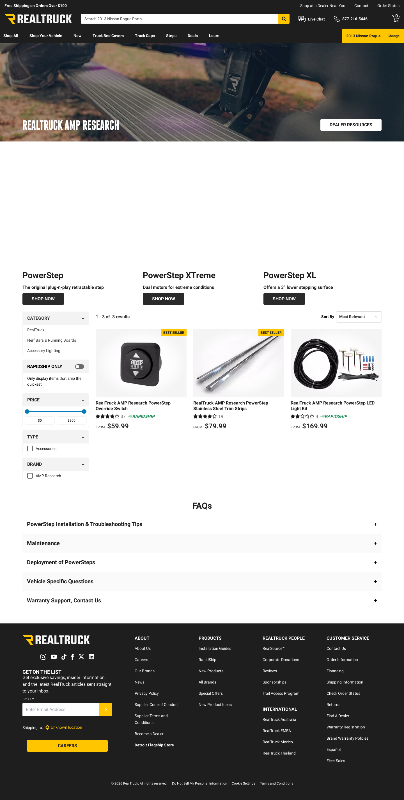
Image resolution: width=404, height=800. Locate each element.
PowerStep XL (289, 275)
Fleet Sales (336, 760)
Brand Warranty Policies (347, 738)
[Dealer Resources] (351, 125)
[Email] (60, 709)
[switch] (55, 366)
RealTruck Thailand (279, 753)
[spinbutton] (39, 420)
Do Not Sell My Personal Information (199, 783)
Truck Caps (145, 35)
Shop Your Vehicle (45, 35)
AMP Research (48, 476)
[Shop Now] (43, 299)
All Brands (207, 682)
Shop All (10, 35)
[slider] (27, 411)
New (77, 35)
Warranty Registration (346, 727)
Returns (333, 704)
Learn (214, 35)
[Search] (185, 19)
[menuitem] (11, 36)
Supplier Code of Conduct (157, 704)
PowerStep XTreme (179, 275)
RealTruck (35, 330)
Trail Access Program (281, 693)
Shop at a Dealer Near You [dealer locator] (322, 5)
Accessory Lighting (43, 350)
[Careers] (67, 746)
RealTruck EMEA (277, 730)
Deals (193, 35)
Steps (171, 35)
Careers (141, 659)
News (139, 682)
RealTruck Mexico (278, 742)
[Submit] (105, 709)
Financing (335, 671)
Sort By (327, 316)
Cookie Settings (243, 783)
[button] (202, 524)
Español (334, 749)
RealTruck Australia (279, 719)
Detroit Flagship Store (154, 745)
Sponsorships (274, 682)
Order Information (342, 659)
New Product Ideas (215, 704)
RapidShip (207, 659)
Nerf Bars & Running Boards (51, 340)
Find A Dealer (338, 716)
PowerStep (42, 275)
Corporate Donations (281, 659)
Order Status (388, 5)
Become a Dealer (149, 734)
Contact (361, 5)
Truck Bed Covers (108, 35)
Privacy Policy (147, 693)
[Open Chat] (312, 19)
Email (28, 699)
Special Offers (211, 693)
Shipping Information (345, 682)
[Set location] (63, 727)
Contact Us (336, 648)
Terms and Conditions (276, 783)
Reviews (270, 671)
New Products (211, 671)
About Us (143, 648)
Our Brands (145, 671)
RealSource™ (274, 648)
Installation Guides (215, 648)
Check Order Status (343, 693)
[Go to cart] (396, 19)
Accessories (46, 448)
